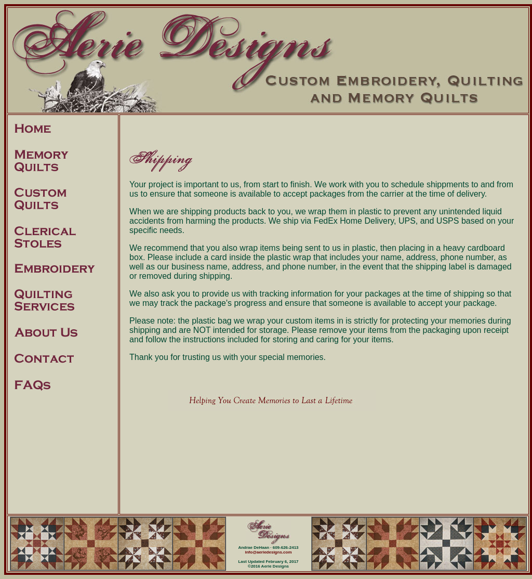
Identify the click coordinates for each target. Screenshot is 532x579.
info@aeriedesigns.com (268, 552)
